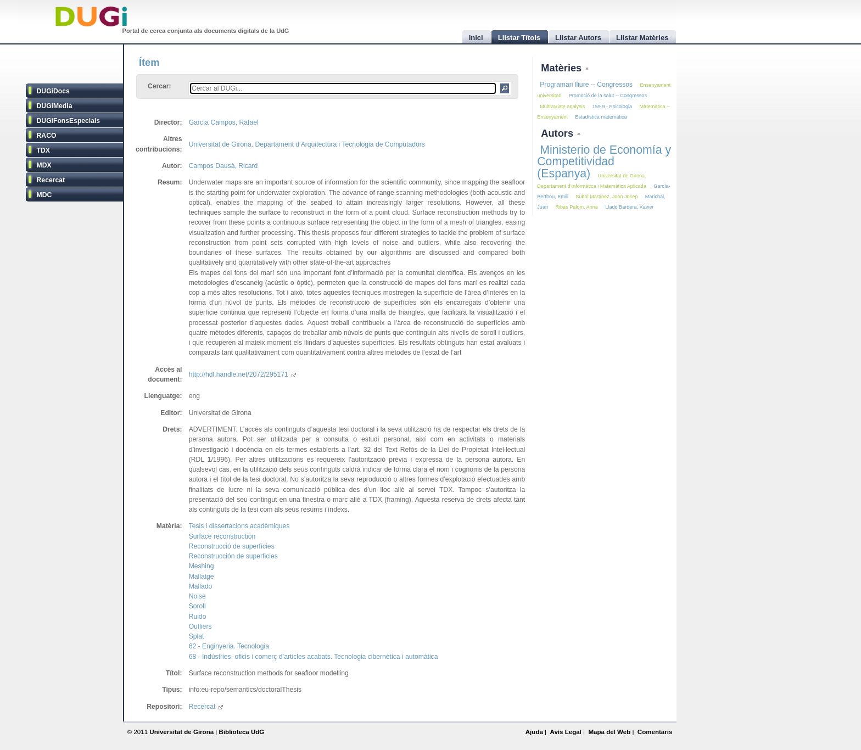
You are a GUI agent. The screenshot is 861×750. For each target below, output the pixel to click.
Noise (197, 596)
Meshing (201, 566)
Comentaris (655, 732)
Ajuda (534, 732)
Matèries (562, 68)
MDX (44, 165)
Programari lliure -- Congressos (586, 84)
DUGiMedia (54, 106)
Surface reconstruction (222, 536)
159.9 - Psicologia (612, 106)
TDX (43, 150)
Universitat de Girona (181, 732)
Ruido (197, 616)
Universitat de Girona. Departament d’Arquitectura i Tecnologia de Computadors (307, 144)
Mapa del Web (609, 732)
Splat (196, 636)
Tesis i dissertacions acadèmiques (239, 526)
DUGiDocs (53, 91)
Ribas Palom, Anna (576, 207)
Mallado (201, 586)
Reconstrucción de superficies (233, 556)
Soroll (197, 606)
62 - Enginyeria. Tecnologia (229, 646)
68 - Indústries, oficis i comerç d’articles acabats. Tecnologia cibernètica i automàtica (313, 657)
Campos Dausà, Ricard (223, 166)
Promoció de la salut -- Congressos (608, 95)
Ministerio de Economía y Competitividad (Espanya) (604, 161)
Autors (558, 133)
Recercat (51, 180)
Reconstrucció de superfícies (232, 546)
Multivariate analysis (562, 106)
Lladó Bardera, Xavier (629, 207)
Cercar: (159, 86)
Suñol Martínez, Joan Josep (606, 196)
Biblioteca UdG (242, 732)
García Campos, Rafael (224, 122)
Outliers (200, 626)
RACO (47, 135)
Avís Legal (565, 732)
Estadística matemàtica (601, 117)
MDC (44, 195)
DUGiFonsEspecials (68, 121)
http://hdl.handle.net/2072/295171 (242, 374)
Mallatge (201, 576)
